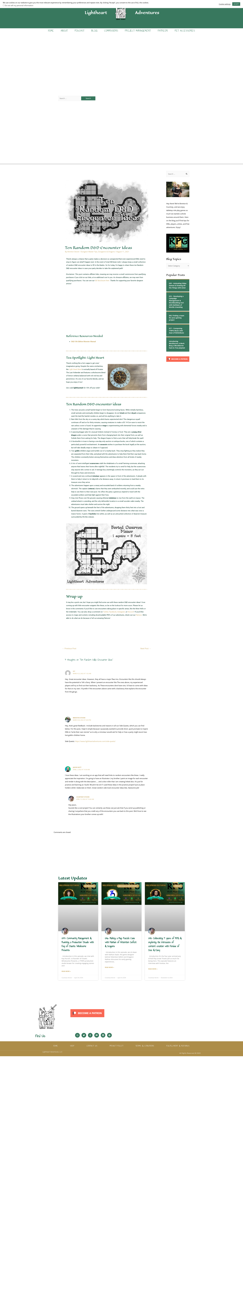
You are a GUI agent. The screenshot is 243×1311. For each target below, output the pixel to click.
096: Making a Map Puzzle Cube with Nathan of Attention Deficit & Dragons (120, 942)
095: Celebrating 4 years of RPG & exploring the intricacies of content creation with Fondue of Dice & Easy (164, 944)
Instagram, (121, 612)
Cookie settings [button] (225, 4)
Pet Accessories (185, 30)
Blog (94, 30)
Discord (131, 612)
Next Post (145, 648)
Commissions (111, 30)
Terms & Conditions (145, 1045)
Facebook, (113, 612)
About (64, 30)
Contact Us (92, 1045)
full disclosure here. (102, 281)
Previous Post (69, 648)
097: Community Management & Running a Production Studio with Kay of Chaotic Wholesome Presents (78, 944)
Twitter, (106, 612)
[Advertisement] (107, 307)
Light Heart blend (75, 369)
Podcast (79, 30)
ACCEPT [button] (236, 4)
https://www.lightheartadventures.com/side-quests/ (95, 741)
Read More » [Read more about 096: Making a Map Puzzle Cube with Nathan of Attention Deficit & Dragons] (109, 967)
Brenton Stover (79, 718)
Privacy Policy (116, 1045)
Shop (72, 1045)
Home (51, 30)
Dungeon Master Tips (89, 251)
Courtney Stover (82, 797)
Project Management (138, 30)
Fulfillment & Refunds (178, 1045)
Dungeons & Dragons (106, 251)
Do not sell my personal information (19, 5)
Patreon (163, 30)
